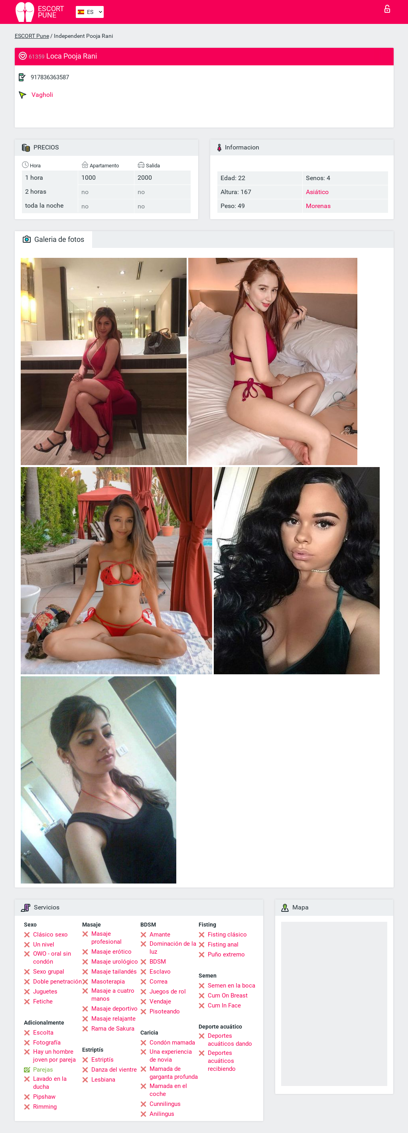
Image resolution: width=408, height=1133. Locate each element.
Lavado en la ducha (50, 1082)
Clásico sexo (50, 934)
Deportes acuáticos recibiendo (222, 1060)
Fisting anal (223, 944)
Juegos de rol (168, 991)
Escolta (43, 1032)
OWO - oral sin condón (52, 957)
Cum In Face (224, 1005)
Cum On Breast (228, 995)
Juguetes (45, 991)
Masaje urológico (114, 961)
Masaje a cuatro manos (112, 994)
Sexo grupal (48, 971)
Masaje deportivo (114, 1008)
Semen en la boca (231, 985)
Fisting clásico (227, 934)
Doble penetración (57, 981)
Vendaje (160, 1001)
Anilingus (162, 1113)
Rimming (45, 1106)
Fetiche (43, 1001)
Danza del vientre (114, 1069)
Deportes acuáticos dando (230, 1039)
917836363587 (50, 77)
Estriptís (102, 1059)
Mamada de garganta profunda (174, 1072)
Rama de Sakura (112, 1028)
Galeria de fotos (53, 239)
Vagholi (36, 95)
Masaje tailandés (114, 971)
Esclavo (160, 971)
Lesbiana (103, 1079)
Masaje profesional (106, 937)
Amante (160, 934)
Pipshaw (44, 1096)
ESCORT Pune (32, 36)
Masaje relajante (113, 1018)
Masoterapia (108, 981)
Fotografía (47, 1042)
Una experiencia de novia (171, 1055)
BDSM (158, 961)
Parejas (43, 1069)
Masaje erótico (111, 951)
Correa (159, 981)
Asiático (317, 192)
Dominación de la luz (173, 947)
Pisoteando (165, 1011)
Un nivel (43, 944)
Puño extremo (226, 954)
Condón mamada (172, 1042)
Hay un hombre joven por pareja (54, 1055)
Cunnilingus (165, 1103)
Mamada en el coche (168, 1090)
